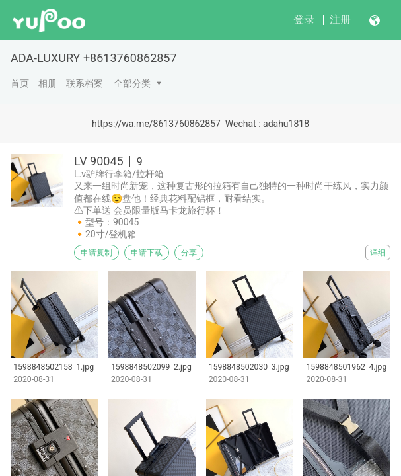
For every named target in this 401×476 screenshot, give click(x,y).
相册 (47, 83)
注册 (340, 19)
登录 (303, 19)
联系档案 (84, 83)
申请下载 (147, 252)
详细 (378, 252)
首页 (20, 83)
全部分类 (132, 83)
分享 (189, 252)
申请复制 (96, 252)
